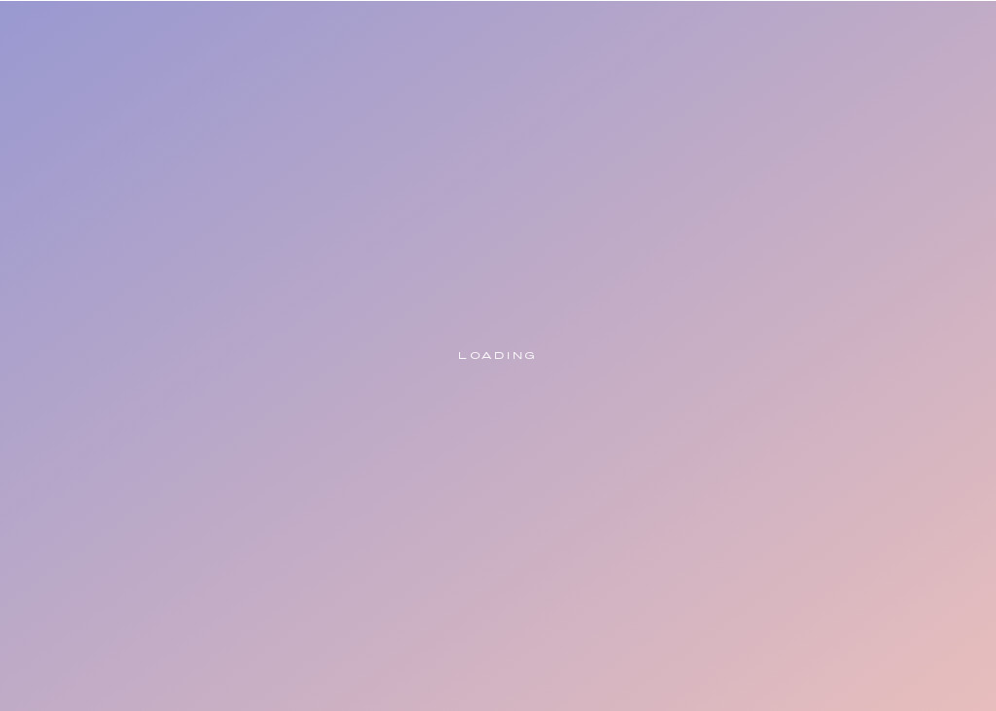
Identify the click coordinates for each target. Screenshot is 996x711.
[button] (877, 113)
